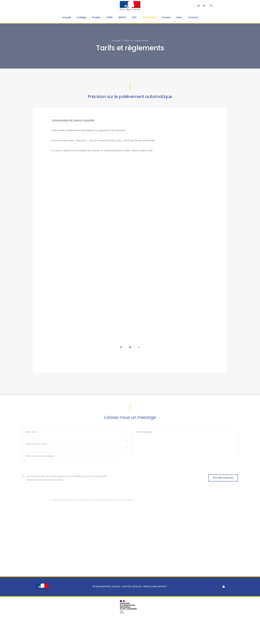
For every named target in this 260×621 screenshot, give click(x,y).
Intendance (149, 17)
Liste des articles (132, 586)
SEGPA (122, 17)
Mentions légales (110, 586)
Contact (193, 17)
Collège (81, 17)
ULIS (134, 17)
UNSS (109, 17)
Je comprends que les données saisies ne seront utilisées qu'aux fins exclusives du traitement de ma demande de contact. (66, 478)
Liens (179, 17)
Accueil (66, 17)
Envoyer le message (223, 477)
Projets (96, 17)
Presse (166, 17)
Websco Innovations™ (155, 586)
